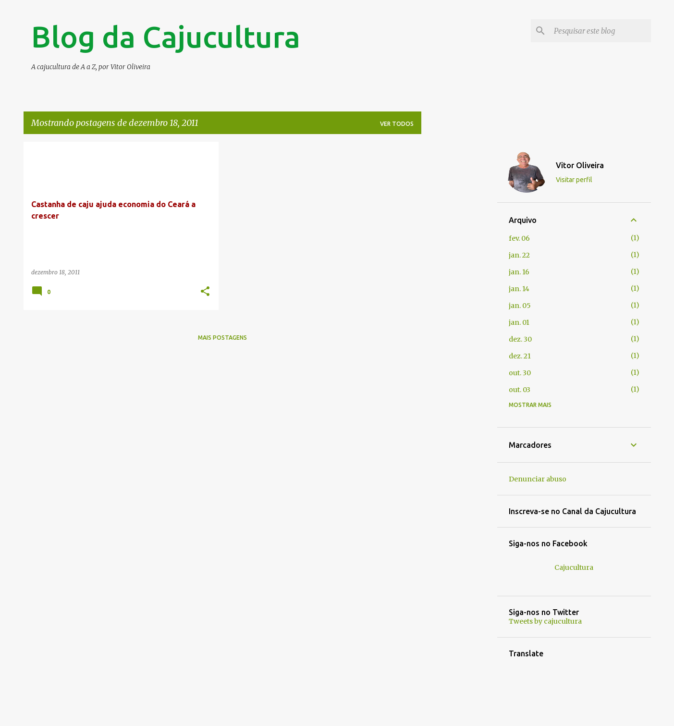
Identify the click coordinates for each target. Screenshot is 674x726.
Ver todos (397, 124)
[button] (205, 291)
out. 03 (519, 389)
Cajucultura (573, 567)
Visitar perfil (574, 180)
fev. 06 (519, 238)
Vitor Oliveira (580, 165)
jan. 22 (519, 255)
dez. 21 (520, 356)
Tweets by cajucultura (545, 621)
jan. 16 (519, 272)
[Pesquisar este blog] (600, 30)
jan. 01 (519, 322)
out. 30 (520, 373)
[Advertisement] (459, 286)
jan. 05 (520, 305)
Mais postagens (222, 337)
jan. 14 (519, 288)
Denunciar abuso (537, 479)
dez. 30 (520, 339)
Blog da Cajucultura (165, 36)
